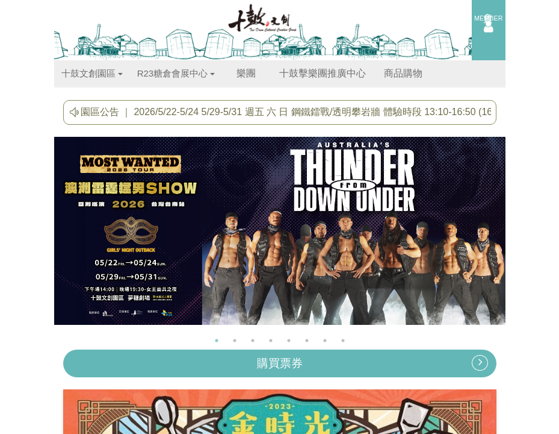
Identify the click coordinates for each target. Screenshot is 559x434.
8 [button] (343, 341)
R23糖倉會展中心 (176, 73)
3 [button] (253, 341)
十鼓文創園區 (92, 73)
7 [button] (325, 341)
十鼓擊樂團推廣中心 (322, 73)
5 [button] (289, 341)
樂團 (246, 73)
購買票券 (372, 363)
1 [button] (217, 341)
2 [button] (235, 341)
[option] (279, 234)
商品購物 (403, 73)
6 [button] (307, 341)
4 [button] (271, 341)
